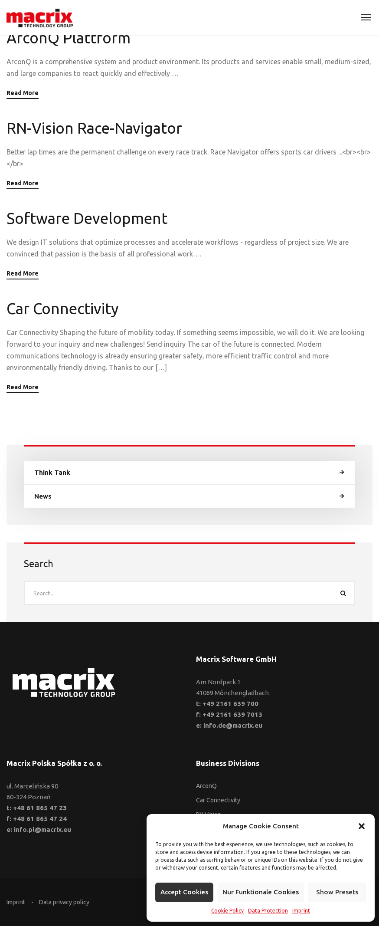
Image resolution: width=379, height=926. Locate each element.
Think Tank (52, 472)
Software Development (87, 218)
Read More (23, 93)
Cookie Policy (227, 910)
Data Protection (268, 910)
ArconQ (206, 785)
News (43, 496)
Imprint (301, 910)
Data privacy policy (64, 902)
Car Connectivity (62, 308)
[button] (361, 826)
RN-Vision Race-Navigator (94, 128)
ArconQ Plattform (69, 37)
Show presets (337, 892)
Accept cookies (184, 892)
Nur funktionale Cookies (260, 892)
